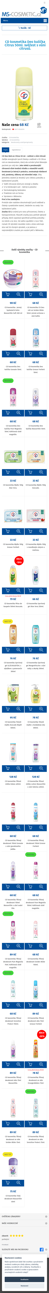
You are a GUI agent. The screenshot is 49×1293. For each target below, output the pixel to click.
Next (6, 1245)
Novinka (8, 262)
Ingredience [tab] (16, 150)
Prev (3, 1245)
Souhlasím (24, 1279)
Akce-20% (42, 1034)
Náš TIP (7, 621)
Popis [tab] (5, 150)
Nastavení (24, 1286)
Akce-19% (19, 560)
